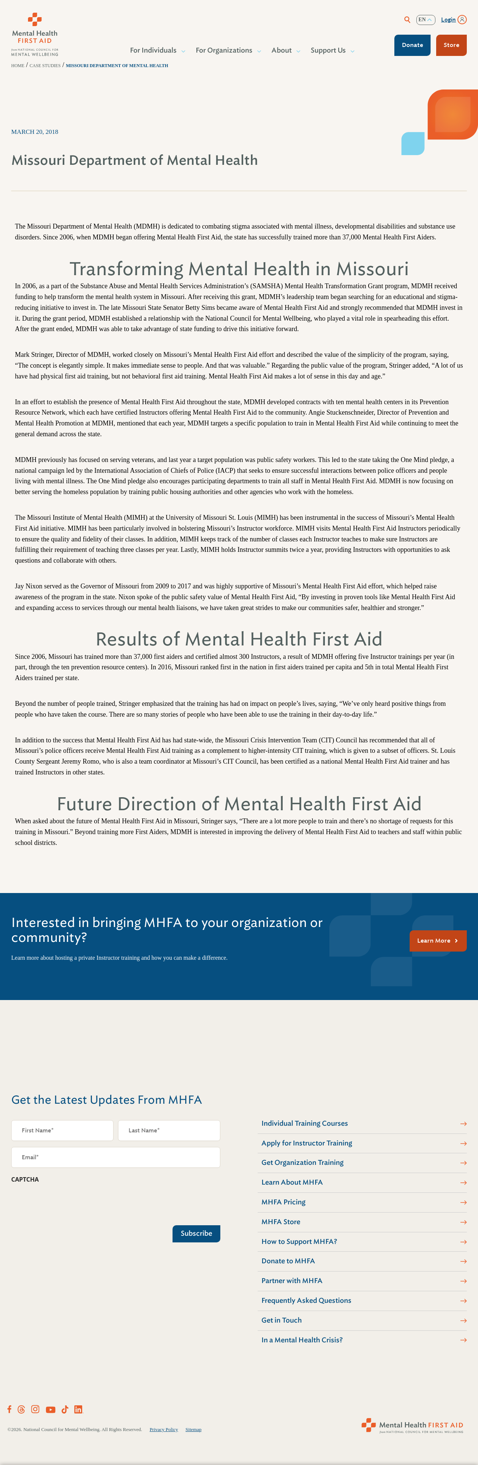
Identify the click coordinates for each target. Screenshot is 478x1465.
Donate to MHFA (288, 1261)
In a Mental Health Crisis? (302, 1340)
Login (448, 19)
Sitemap (194, 1429)
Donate (412, 45)
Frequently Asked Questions (306, 1300)
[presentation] (68, 1202)
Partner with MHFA (292, 1280)
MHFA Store (280, 1221)
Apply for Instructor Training (306, 1143)
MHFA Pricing (283, 1202)
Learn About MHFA (292, 1182)
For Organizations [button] (224, 50)
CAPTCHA (25, 1179)
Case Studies (45, 65)
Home (17, 65)
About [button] (281, 50)
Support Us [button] (329, 50)
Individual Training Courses (304, 1123)
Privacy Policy (164, 1429)
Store (451, 45)
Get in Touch (281, 1320)
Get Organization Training (302, 1162)
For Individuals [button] (153, 50)
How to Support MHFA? (299, 1241)
